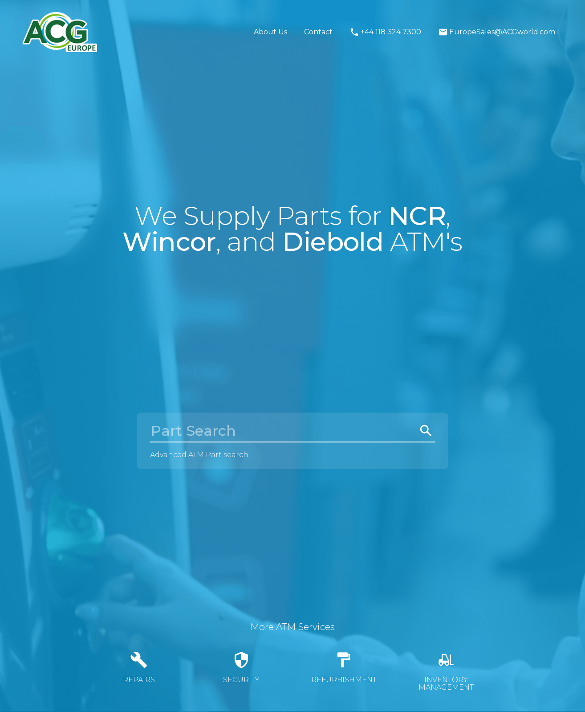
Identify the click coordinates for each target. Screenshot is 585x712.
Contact (318, 32)
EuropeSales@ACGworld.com (496, 32)
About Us (270, 32)
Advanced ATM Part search (199, 454)
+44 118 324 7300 (385, 32)
